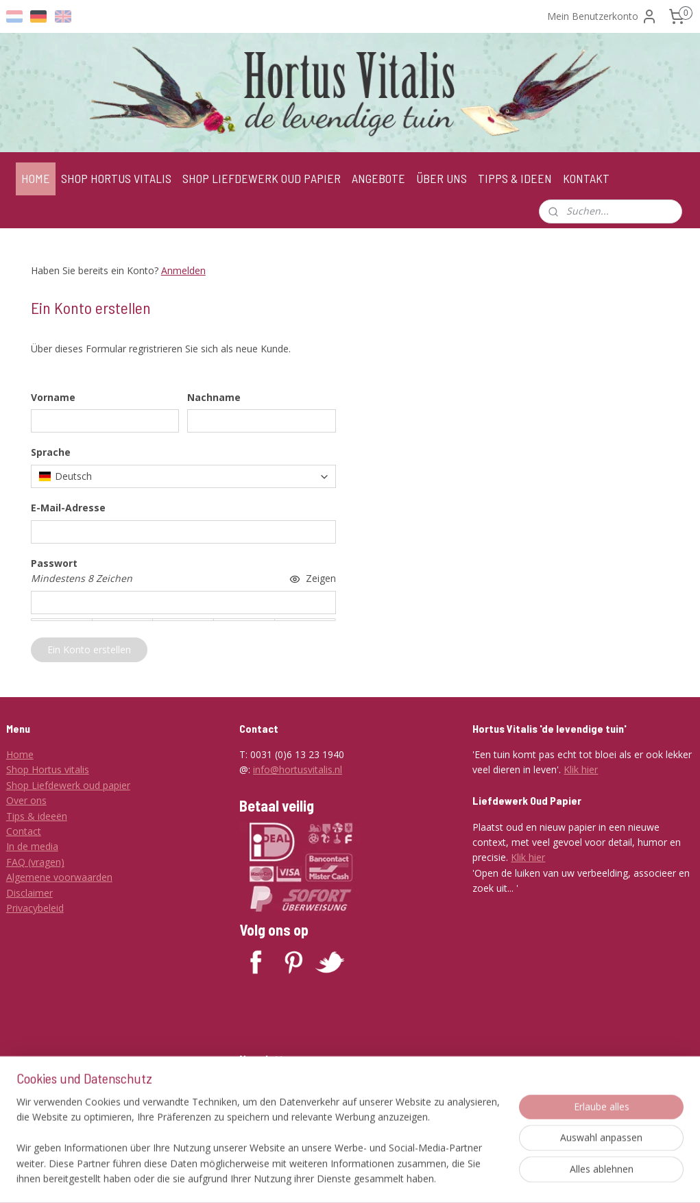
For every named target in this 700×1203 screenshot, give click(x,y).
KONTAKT (586, 178)
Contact (23, 831)
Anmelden (183, 270)
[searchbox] (183, 475)
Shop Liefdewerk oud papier (68, 785)
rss (359, 1178)
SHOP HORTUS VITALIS (116, 178)
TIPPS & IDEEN (515, 178)
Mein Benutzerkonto (602, 16)
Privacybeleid (35, 907)
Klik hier (581, 769)
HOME (35, 178)
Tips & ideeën (36, 816)
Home (20, 754)
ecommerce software (413, 1178)
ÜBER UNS (441, 178)
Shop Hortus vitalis (47, 769)
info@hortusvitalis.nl (297, 769)
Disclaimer (29, 892)
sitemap (330, 1178)
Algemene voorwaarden (59, 877)
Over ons (26, 800)
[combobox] (183, 475)
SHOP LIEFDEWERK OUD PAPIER (261, 178)
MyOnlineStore (534, 1178)
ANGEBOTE (378, 178)
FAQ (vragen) (35, 861)
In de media (32, 846)
